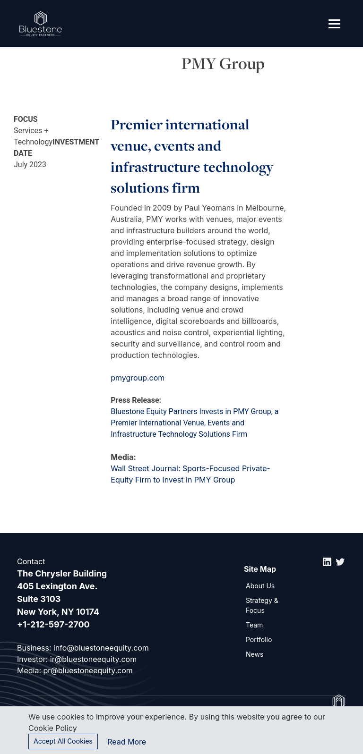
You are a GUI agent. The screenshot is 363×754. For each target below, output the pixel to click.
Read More (126, 741)
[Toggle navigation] (334, 24)
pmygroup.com (137, 377)
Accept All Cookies (63, 741)
